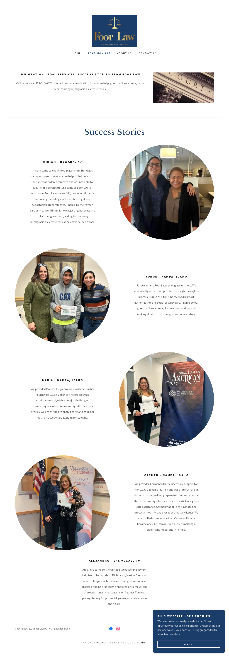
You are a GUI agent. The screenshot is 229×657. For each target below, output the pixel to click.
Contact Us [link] (147, 53)
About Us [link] (124, 53)
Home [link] (77, 53)
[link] (114, 30)
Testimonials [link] (99, 53)
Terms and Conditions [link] (128, 642)
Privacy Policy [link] (95, 642)
